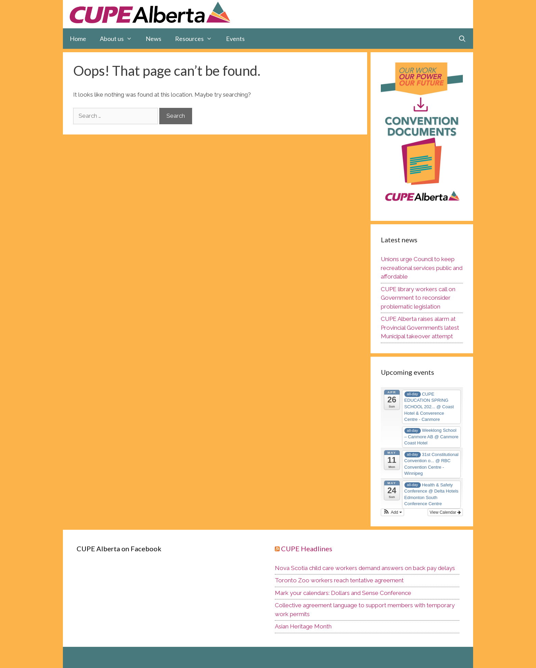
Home (78, 38)
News (153, 38)
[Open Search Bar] (462, 38)
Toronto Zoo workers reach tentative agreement (339, 580)
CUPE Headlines (306, 548)
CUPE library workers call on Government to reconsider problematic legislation (418, 298)
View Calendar (445, 512)
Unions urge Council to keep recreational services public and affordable (422, 268)
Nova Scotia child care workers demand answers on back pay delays (365, 568)
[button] (392, 512)
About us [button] (119, 38)
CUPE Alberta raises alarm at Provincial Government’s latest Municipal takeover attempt (420, 327)
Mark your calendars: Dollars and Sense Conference (343, 592)
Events (235, 38)
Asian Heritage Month (303, 626)
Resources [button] (197, 38)
